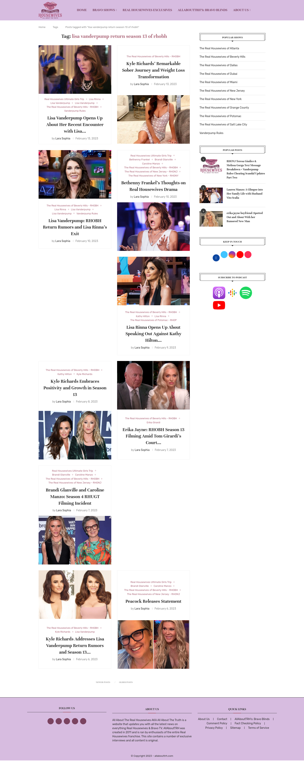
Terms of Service (258, 728)
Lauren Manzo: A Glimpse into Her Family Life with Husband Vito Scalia (245, 193)
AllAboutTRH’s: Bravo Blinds (202, 10)
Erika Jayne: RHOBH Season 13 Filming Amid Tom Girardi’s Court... (153, 436)
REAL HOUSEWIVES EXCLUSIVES (147, 10)
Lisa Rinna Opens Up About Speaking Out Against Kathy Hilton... (153, 334)
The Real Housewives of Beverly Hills (222, 56)
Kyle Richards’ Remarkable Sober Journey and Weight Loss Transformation (153, 70)
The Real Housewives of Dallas (219, 65)
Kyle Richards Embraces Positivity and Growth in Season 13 (74, 388)
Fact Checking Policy (248, 723)
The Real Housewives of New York (221, 99)
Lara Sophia (62, 139)
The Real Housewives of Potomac (220, 116)
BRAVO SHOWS (103, 10)
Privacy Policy (214, 728)
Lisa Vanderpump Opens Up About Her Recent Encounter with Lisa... (75, 125)
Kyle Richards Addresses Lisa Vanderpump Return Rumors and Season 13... (75, 646)
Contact (222, 719)
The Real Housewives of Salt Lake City (223, 124)
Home (82, 10)
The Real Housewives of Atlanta (219, 48)
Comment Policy (217, 723)
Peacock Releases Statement (153, 601)
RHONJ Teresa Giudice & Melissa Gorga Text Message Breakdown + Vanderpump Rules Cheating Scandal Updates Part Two (246, 169)
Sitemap (235, 728)
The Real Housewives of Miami (218, 82)
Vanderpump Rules (211, 133)
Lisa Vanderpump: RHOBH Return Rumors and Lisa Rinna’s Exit (75, 227)
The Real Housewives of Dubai (218, 74)
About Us (241, 10)
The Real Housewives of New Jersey (222, 90)
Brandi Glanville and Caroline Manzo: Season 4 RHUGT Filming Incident (75, 497)
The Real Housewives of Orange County (224, 107)
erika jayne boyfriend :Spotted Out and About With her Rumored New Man (245, 217)
